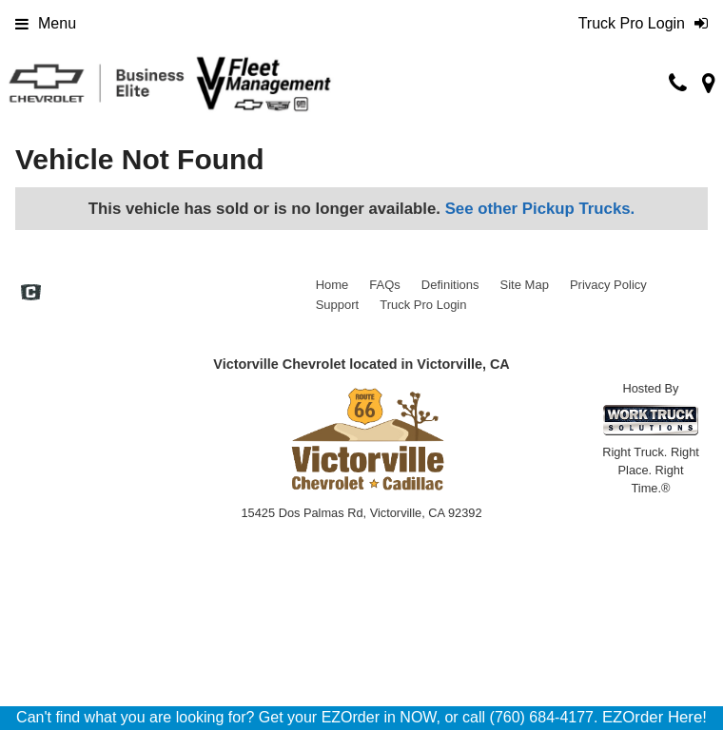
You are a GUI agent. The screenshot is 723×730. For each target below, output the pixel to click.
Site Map (524, 285)
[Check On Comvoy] (31, 294)
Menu (45, 23)
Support (338, 305)
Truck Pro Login (423, 305)
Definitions (450, 285)
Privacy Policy (608, 285)
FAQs (385, 285)
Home (332, 285)
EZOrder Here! (654, 717)
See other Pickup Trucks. (540, 209)
